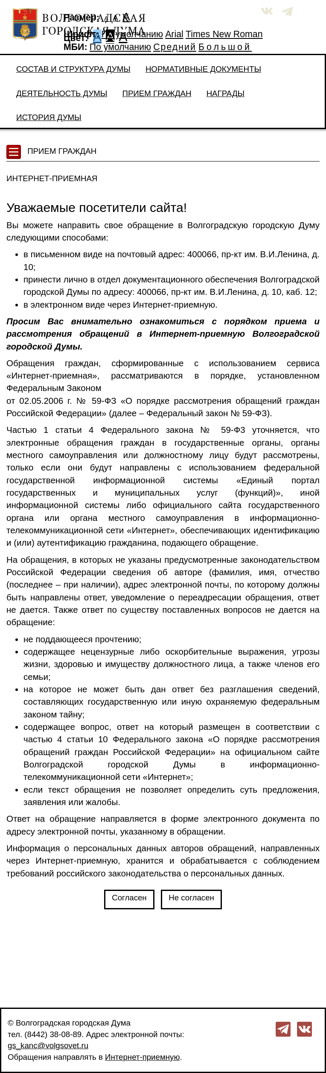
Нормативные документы (203, 69)
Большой (225, 47)
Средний (174, 47)
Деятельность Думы (61, 93)
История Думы (49, 117)
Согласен (129, 897)
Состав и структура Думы (73, 69)
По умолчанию (132, 34)
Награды (225, 93)
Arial (174, 34)
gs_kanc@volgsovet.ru (48, 1045)
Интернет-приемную (142, 1056)
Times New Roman (224, 34)
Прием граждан (156, 93)
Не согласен (191, 897)
